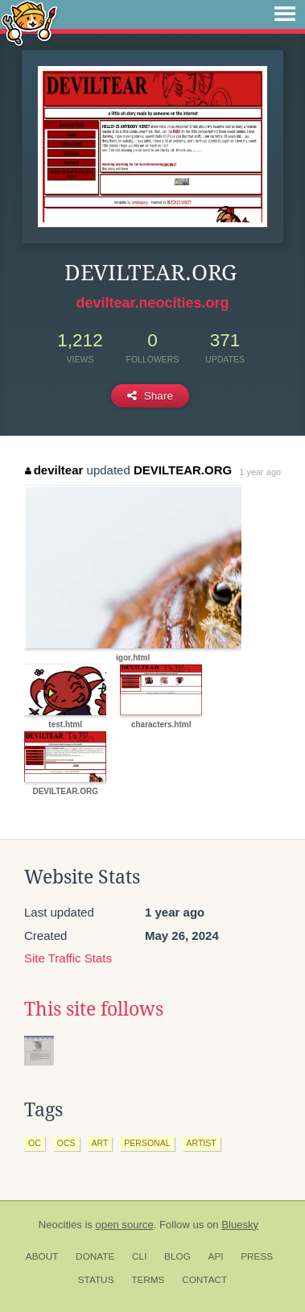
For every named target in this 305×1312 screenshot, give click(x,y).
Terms (147, 1279)
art (100, 1143)
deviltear (54, 470)
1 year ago (260, 472)
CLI (139, 1256)
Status (96, 1279)
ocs (66, 1143)
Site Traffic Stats (68, 958)
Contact (204, 1279)
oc (34, 1143)
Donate (95, 1256)
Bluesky (239, 1225)
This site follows (93, 1009)
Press (257, 1256)
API (216, 1256)
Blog (177, 1256)
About (42, 1256)
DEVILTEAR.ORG (183, 470)
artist (201, 1143)
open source (125, 1225)
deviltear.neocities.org (152, 303)
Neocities (60, 1225)
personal (147, 1143)
